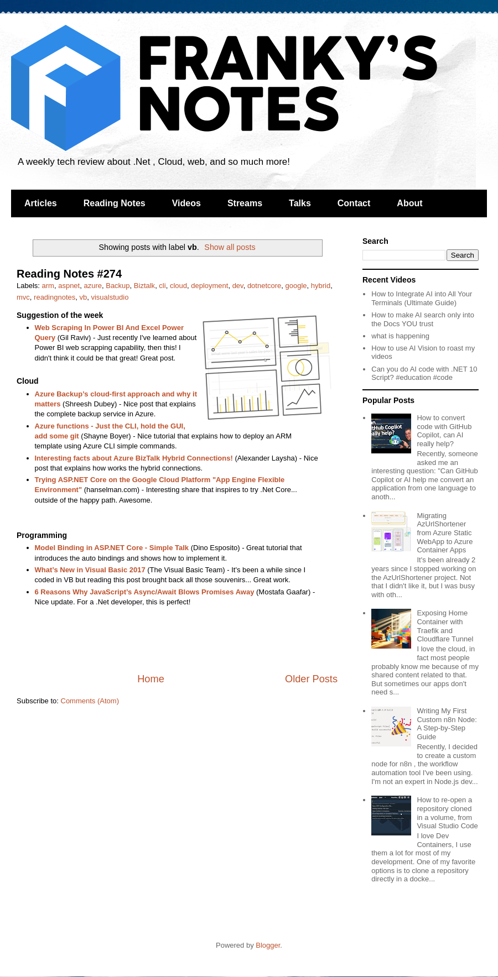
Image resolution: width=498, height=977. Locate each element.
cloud (178, 285)
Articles (40, 203)
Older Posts (311, 679)
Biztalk (144, 285)
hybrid (320, 285)
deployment (209, 285)
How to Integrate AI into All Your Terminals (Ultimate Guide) (421, 298)
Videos (186, 203)
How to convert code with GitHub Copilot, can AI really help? (444, 431)
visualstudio (109, 297)
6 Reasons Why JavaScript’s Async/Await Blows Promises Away (145, 592)
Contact (354, 203)
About (409, 203)
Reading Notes (115, 203)
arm (48, 285)
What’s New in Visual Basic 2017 (90, 570)
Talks (300, 203)
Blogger (268, 945)
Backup (117, 285)
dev (237, 285)
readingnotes (54, 297)
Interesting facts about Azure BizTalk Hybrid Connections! (134, 458)
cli (162, 285)
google (296, 285)
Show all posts (229, 247)
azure (93, 285)
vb (83, 297)
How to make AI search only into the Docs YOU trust (422, 319)
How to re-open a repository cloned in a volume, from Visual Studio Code (447, 813)
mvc (23, 297)
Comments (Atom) (90, 701)
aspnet (69, 285)
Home (150, 679)
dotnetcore (264, 285)
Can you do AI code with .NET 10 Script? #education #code (424, 373)
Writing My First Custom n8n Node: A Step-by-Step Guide (446, 724)
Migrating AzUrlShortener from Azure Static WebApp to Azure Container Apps (445, 532)
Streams (244, 203)
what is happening (400, 336)
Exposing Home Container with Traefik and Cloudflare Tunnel (445, 626)
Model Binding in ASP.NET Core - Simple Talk (112, 548)
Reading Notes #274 (69, 274)
